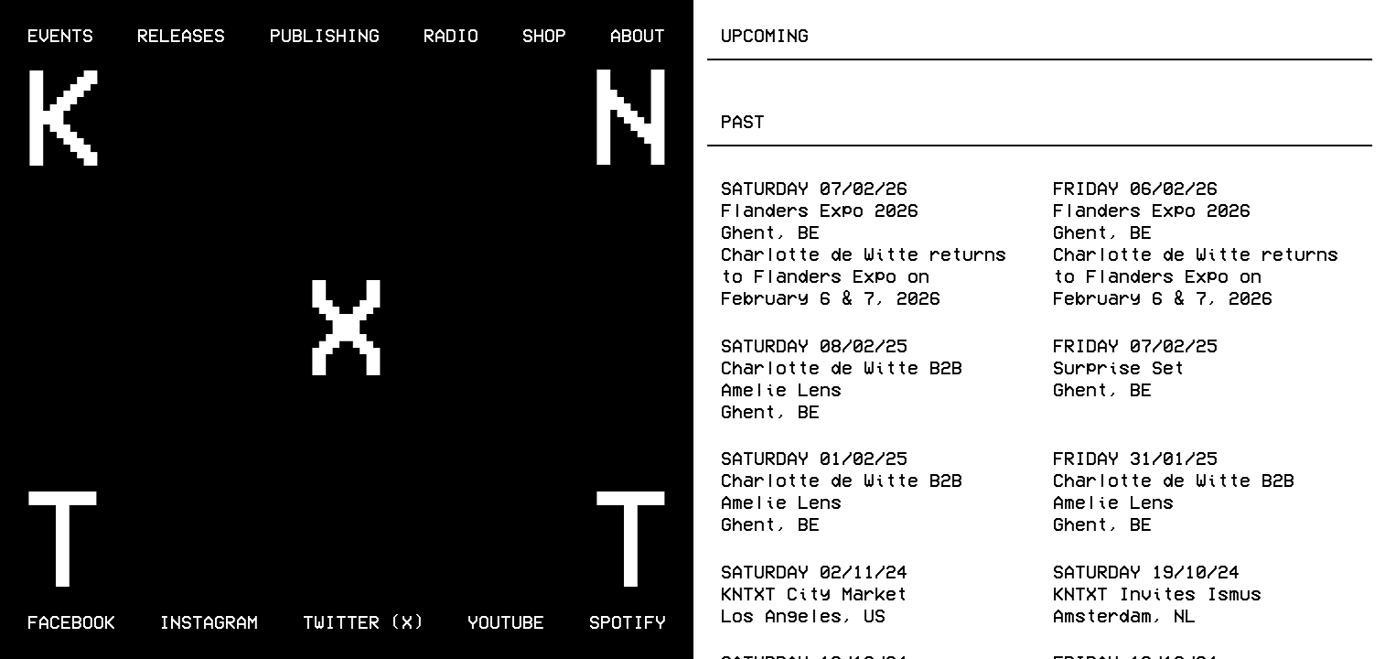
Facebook (71, 620)
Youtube (505, 620)
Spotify (627, 620)
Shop (544, 34)
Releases (181, 34)
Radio (451, 34)
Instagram (208, 620)
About (637, 34)
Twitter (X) (363, 620)
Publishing (325, 34)
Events (60, 34)
